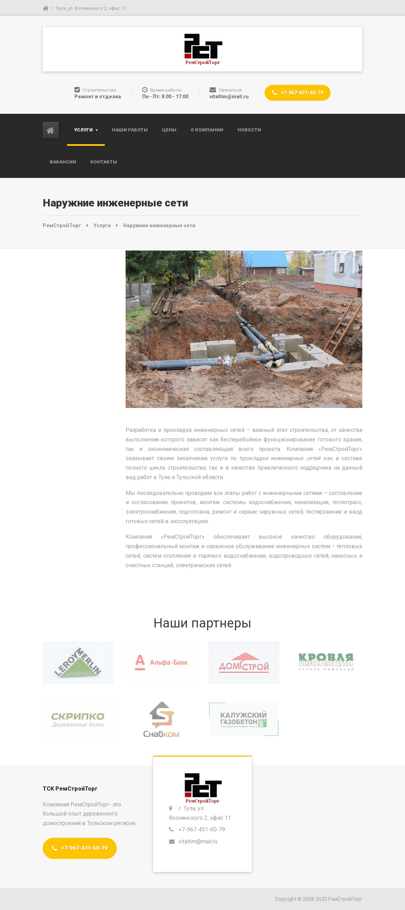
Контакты (103, 162)
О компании (207, 129)
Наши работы (130, 129)
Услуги (83, 129)
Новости (249, 129)
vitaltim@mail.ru (199, 841)
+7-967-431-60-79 (297, 92)
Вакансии (63, 162)
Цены (169, 129)
